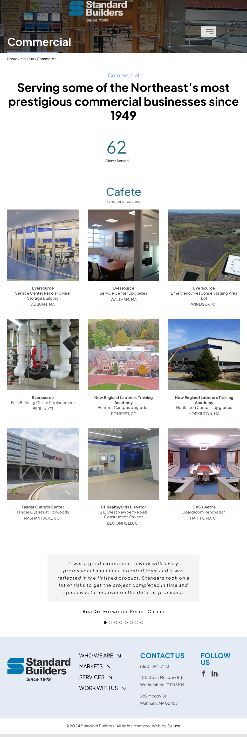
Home (12, 58)
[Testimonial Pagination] (105, 622)
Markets (27, 58)
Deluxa (173, 725)
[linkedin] (215, 673)
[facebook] (204, 673)
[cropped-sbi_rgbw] (98, 3)
